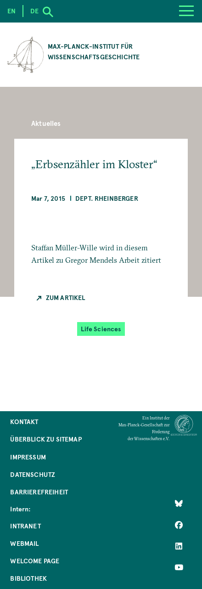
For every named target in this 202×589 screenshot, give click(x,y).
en (11, 10)
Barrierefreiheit (39, 491)
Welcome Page (34, 560)
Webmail (24, 543)
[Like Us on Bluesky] (178, 503)
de (34, 10)
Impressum (27, 457)
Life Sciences (101, 328)
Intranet (25, 525)
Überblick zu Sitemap (45, 439)
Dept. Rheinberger (106, 198)
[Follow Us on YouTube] (178, 567)
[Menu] (186, 11)
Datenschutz (32, 474)
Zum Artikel (65, 297)
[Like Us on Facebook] (178, 525)
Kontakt (24, 421)
